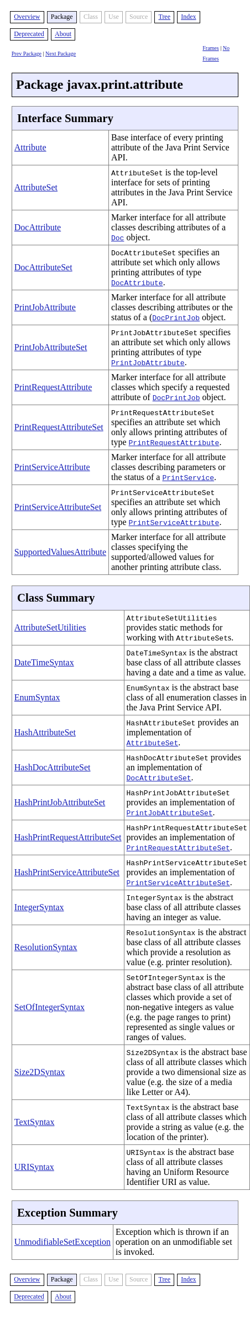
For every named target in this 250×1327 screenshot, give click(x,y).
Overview (27, 17)
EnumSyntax (37, 697)
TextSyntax (34, 1122)
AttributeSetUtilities (50, 627)
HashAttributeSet (45, 732)
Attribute (30, 147)
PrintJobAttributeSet (50, 347)
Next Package (60, 54)
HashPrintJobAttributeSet (59, 802)
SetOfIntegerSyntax (49, 1007)
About (63, 34)
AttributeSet (36, 187)
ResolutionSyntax (45, 947)
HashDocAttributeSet (52, 767)
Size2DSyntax (39, 1072)
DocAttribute (37, 227)
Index (188, 17)
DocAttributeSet (43, 267)
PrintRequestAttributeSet (58, 427)
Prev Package (26, 54)
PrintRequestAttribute (53, 387)
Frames (210, 48)
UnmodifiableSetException (62, 1242)
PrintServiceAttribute (52, 467)
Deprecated (29, 34)
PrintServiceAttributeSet (57, 507)
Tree (164, 17)
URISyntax (34, 1167)
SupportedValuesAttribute (60, 552)
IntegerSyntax (39, 907)
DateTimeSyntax (44, 662)
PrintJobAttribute (45, 307)
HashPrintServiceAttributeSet (66, 872)
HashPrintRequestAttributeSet (68, 837)
